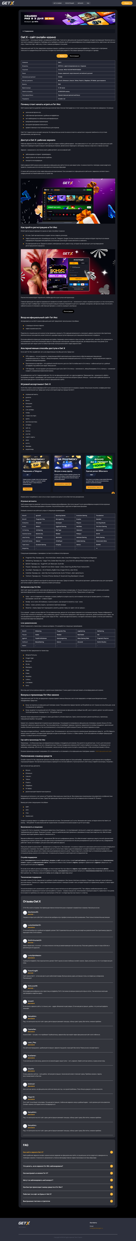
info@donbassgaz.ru (96, 1228)
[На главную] (33, 1223)
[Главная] (8, 3)
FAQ (88, 3)
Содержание (28, 31)
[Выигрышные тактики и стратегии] (68, 1201)
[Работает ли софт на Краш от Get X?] (68, 1194)
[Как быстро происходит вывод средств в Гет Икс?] (68, 1187)
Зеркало (80, 3)
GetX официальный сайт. (104, 751)
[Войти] (62, 56)
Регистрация (69, 3)
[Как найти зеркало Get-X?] (68, 1152)
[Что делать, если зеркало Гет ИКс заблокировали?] (68, 1166)
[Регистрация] (74, 56)
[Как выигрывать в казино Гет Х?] (68, 1173)
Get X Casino (58, 3)
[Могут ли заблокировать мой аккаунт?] (68, 1180)
